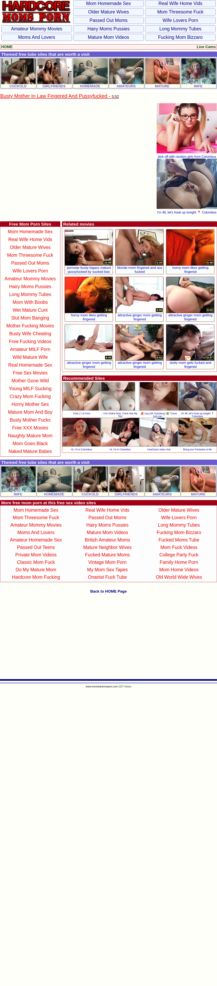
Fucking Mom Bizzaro (180, 37)
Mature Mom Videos (108, 37)
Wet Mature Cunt (30, 310)
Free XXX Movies (30, 427)
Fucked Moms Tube (179, 540)
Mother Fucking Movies (30, 325)
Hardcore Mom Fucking (36, 577)
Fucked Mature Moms (107, 554)
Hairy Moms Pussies (108, 28)
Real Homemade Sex (30, 365)
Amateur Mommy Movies (36, 28)
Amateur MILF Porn (30, 349)
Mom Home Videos (178, 569)
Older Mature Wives (108, 11)
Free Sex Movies (30, 372)
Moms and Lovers (36, 37)
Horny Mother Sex (30, 404)
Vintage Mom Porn (107, 562)
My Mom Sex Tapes (107, 569)
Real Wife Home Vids (180, 3)
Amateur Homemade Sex (36, 540)
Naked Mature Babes (30, 451)
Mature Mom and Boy (30, 412)
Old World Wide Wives (179, 577)
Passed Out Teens (36, 547)
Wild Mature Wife (30, 357)
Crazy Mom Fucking (30, 396)
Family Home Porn (179, 562)
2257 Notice (124, 686)
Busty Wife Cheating (30, 333)
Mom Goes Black (30, 443)
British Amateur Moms (107, 540)
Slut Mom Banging (30, 318)
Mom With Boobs (30, 302)
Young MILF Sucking (30, 388)
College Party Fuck (178, 554)
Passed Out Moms (108, 20)
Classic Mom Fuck (36, 562)
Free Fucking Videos (30, 341)
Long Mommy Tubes (180, 28)
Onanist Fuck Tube (107, 577)
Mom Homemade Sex (108, 3)
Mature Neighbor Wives (107, 547)
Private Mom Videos (36, 554)
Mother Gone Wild (30, 380)
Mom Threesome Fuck (180, 11)
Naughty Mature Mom (30, 435)
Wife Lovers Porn (180, 20)
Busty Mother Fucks (30, 420)
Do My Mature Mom (36, 569)
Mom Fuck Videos (178, 547)
